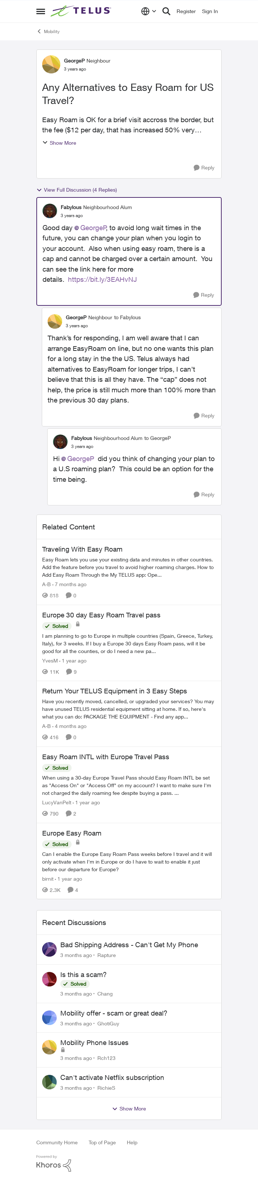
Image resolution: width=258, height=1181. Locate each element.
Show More (59, 143)
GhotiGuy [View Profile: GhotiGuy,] (108, 1023)
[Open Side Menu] (41, 11)
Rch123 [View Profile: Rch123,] (106, 1058)
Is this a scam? (83, 974)
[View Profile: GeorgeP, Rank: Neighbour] (51, 64)
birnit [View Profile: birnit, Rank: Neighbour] (47, 878)
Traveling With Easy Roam (82, 549)
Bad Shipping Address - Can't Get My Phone (129, 945)
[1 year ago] (72, 660)
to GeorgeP (157, 438)
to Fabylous (127, 317)
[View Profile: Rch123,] (49, 1047)
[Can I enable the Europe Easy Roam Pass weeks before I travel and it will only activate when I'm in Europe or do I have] (129, 861)
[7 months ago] (69, 584)
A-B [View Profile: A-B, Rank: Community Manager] (46, 584)
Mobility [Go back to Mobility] (48, 31)
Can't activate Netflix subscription (112, 1077)
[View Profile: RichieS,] (49, 1082)
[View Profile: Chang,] (49, 979)
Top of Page (102, 1142)
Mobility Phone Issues (94, 1042)
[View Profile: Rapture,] (49, 949)
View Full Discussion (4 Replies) (76, 190)
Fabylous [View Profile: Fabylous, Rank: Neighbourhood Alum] (71, 207)
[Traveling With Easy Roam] (129, 567)
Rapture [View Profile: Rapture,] (106, 955)
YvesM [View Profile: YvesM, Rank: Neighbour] (50, 660)
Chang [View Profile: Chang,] (105, 993)
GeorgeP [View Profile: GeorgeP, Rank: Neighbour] (74, 60)
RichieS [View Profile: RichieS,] (106, 1088)
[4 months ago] (69, 726)
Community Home (57, 1142)
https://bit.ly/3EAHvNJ (102, 279)
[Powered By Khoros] (129, 1163)
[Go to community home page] (82, 11)
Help (132, 1142)
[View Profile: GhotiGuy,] (49, 1017)
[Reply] (204, 168)
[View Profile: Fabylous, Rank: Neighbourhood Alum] (50, 211)
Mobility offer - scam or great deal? (114, 1013)
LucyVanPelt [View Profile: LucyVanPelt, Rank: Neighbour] (56, 802)
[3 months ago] (76, 955)
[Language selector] (149, 11)
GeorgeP (93, 228)
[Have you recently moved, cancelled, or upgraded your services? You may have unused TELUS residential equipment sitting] (129, 708)
